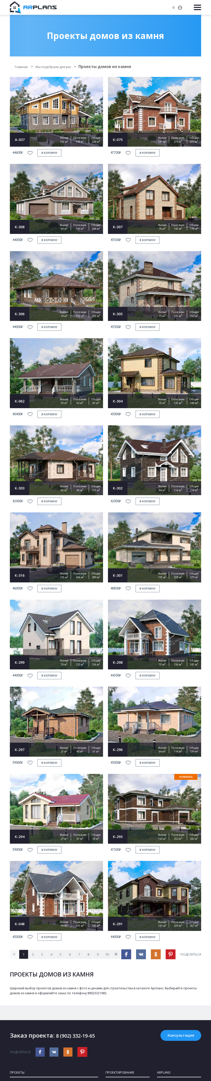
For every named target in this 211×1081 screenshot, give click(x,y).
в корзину (49, 153)
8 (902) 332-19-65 (80, 1036)
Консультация (178, 1035)
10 (116, 954)
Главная (23, 66)
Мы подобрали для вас (61, 66)
